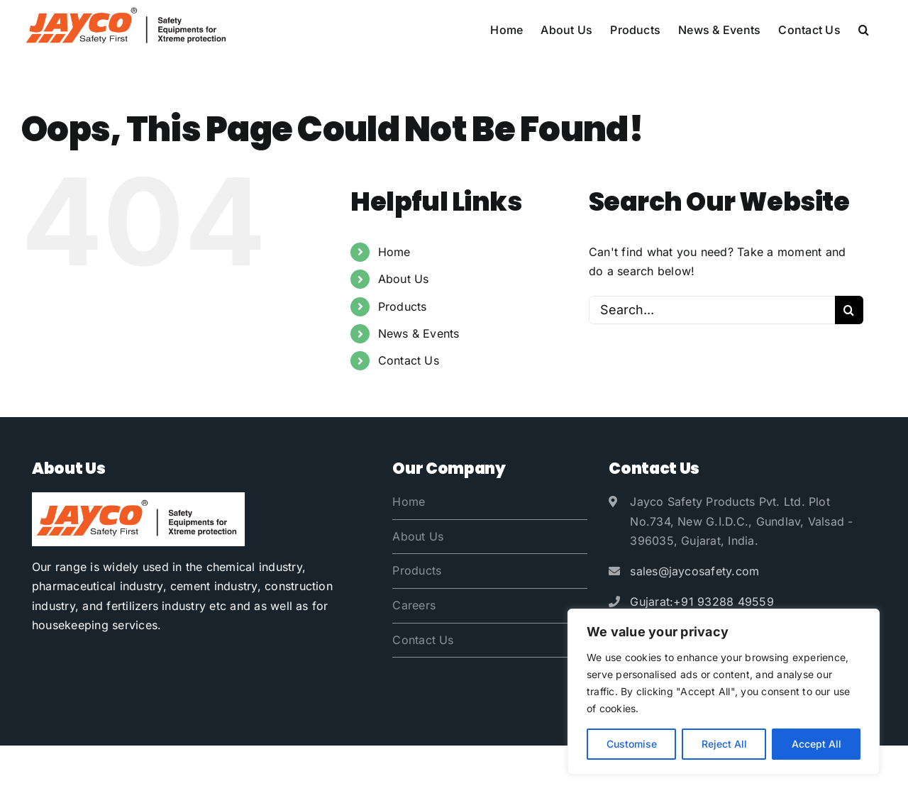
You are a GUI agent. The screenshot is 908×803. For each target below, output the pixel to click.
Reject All (724, 744)
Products (402, 306)
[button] (863, 30)
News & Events (419, 333)
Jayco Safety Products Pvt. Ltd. (172, 774)
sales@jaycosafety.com (694, 571)
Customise (632, 744)
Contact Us (408, 360)
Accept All (816, 744)
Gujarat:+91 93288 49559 (702, 601)
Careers (414, 605)
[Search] (849, 310)
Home (394, 252)
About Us (403, 279)
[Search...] (712, 310)
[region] (724, 692)
